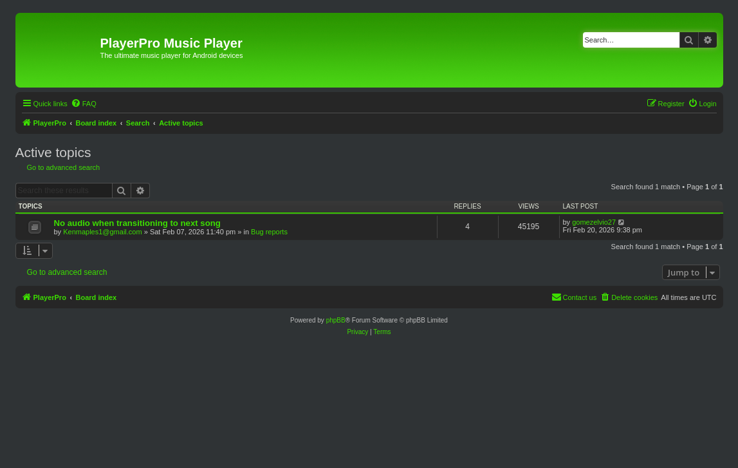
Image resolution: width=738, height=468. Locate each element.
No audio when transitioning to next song (137, 223)
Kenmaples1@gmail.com (102, 232)
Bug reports (269, 232)
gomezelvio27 (594, 222)
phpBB (336, 320)
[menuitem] (84, 103)
